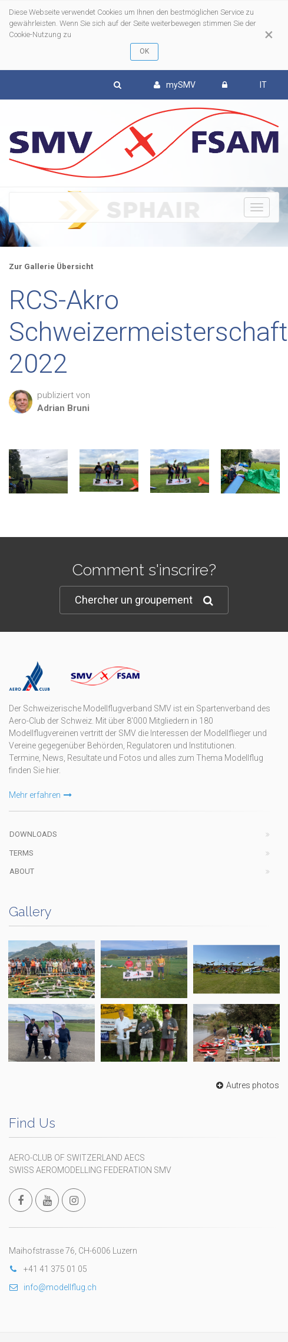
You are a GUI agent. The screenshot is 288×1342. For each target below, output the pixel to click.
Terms (21, 853)
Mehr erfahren (40, 795)
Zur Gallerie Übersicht (51, 266)
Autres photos (246, 1085)
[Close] (268, 34)
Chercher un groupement (144, 600)
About (21, 871)
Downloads (33, 834)
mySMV (175, 85)
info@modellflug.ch (53, 1287)
